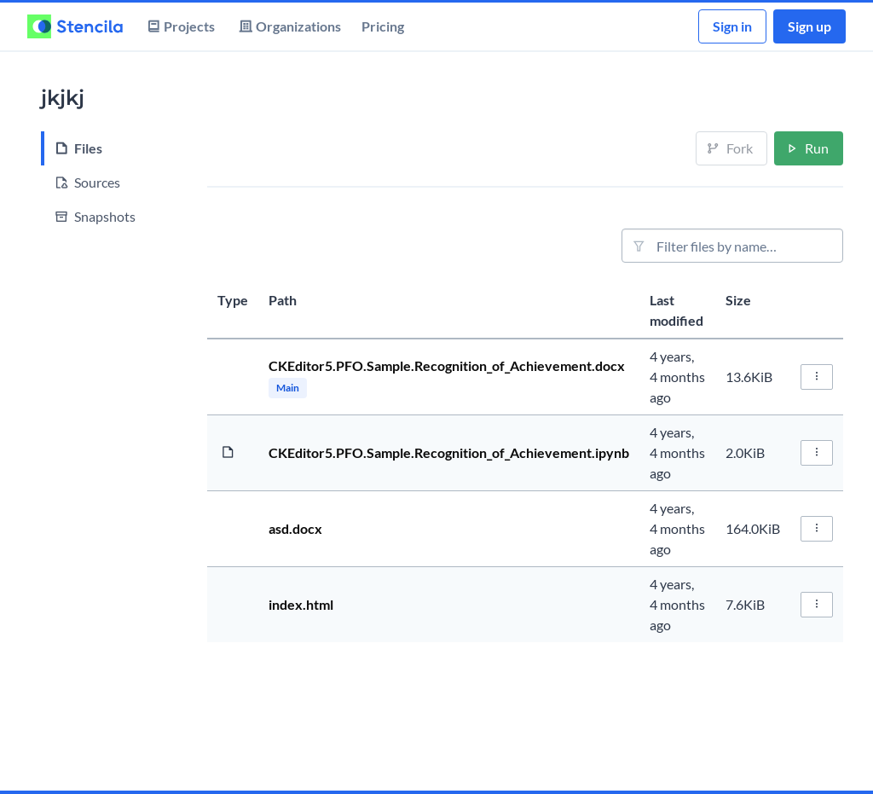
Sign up (809, 26)
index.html (301, 604)
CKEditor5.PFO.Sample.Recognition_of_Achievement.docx (447, 365)
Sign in (732, 26)
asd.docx (295, 528)
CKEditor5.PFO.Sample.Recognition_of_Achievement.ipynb (449, 452)
